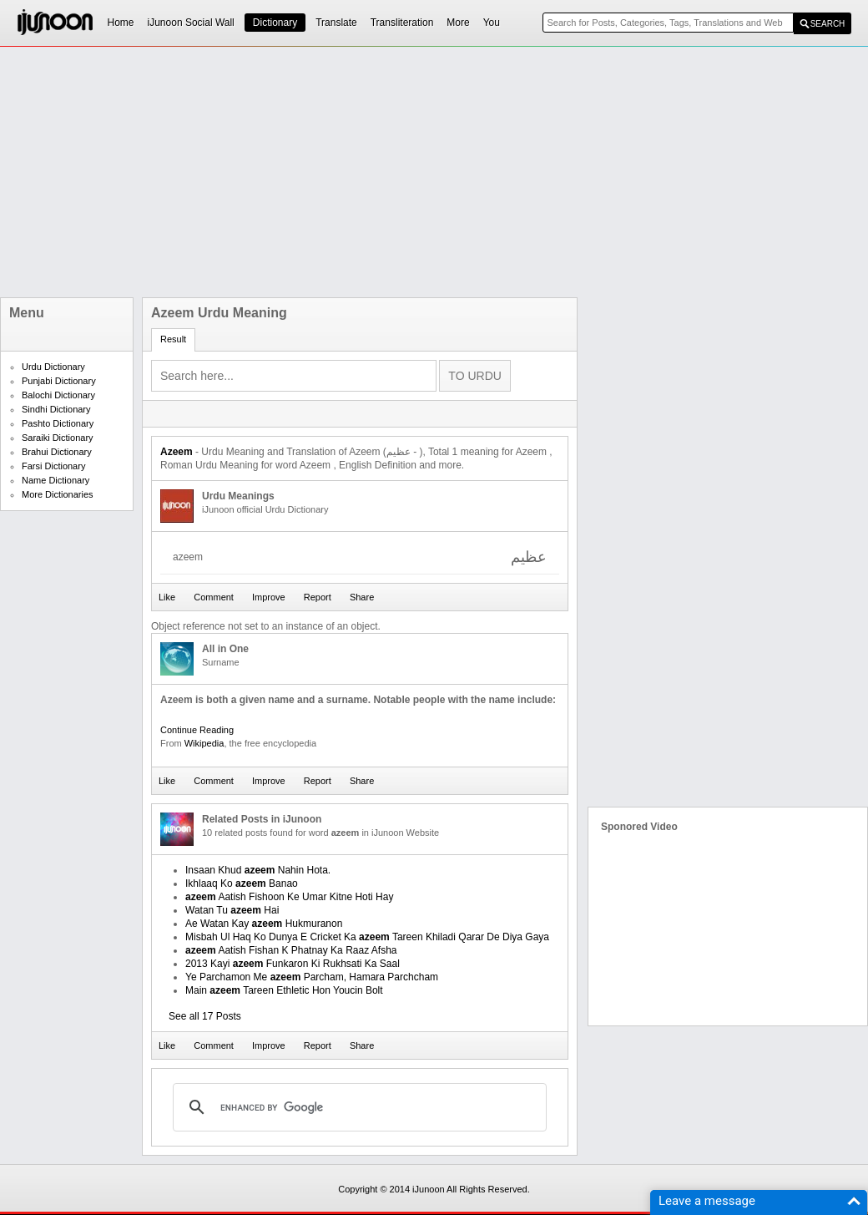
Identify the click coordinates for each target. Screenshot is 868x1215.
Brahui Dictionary (57, 452)
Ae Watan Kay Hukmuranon (263, 923)
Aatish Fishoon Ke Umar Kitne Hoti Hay (289, 897)
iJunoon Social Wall (191, 22)
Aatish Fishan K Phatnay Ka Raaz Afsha (291, 950)
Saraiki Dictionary (57, 438)
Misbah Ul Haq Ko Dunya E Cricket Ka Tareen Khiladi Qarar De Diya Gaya (367, 937)
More (458, 22)
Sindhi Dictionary (56, 409)
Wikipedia (204, 743)
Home (121, 22)
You (491, 22)
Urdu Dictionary (53, 367)
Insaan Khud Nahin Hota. (258, 870)
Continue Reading (197, 730)
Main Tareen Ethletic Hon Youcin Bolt (284, 990)
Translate (336, 22)
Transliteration (402, 22)
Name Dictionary (55, 480)
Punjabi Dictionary (59, 381)
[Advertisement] (409, 172)
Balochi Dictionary (58, 395)
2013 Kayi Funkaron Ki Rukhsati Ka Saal (292, 963)
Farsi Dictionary (53, 466)
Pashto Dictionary (57, 423)
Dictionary (275, 22)
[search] (357, 1107)
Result (173, 339)
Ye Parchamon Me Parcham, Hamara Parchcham (311, 977)
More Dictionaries (57, 494)
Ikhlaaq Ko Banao (241, 883)
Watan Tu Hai (232, 910)
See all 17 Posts (205, 1016)
